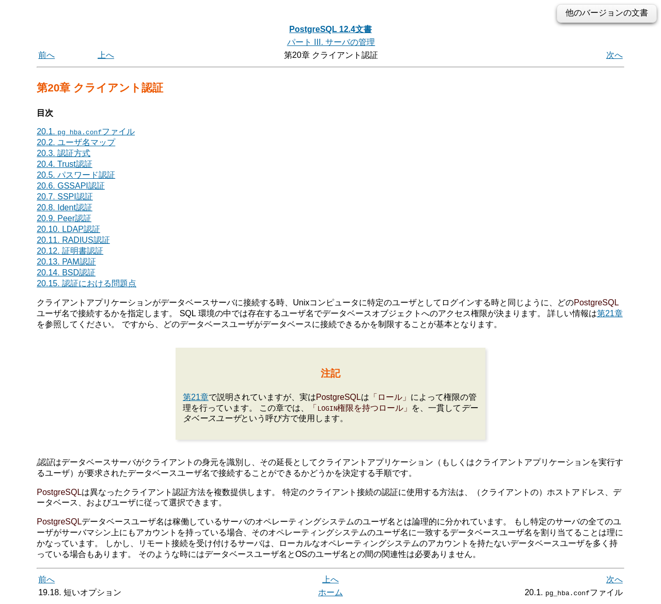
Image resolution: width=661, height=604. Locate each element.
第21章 (610, 313)
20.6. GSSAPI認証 (71, 185)
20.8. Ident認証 (64, 207)
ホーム (330, 592)
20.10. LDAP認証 (68, 229)
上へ (106, 55)
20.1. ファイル (86, 131)
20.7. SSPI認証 (65, 196)
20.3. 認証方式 (63, 153)
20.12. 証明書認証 (70, 250)
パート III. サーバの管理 (331, 42)
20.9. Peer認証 (64, 218)
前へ (46, 55)
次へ (614, 55)
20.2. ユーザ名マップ (76, 142)
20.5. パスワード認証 (76, 175)
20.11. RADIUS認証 (73, 240)
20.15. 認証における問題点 (86, 283)
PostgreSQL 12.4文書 (330, 29)
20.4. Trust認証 (64, 164)
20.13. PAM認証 (66, 261)
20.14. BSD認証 (66, 272)
